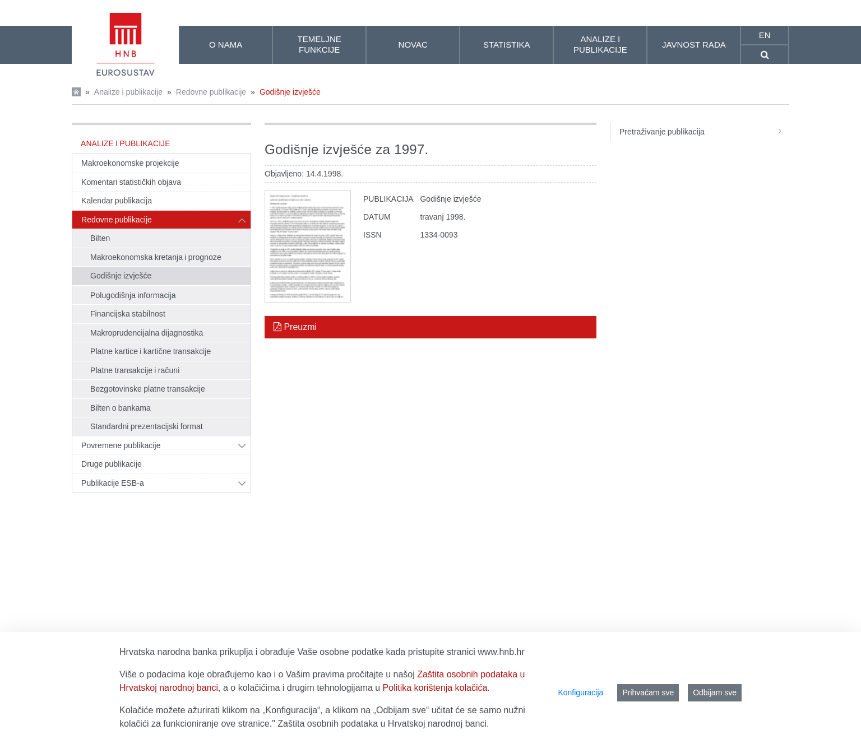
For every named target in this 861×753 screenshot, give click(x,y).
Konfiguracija (580, 692)
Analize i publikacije (128, 91)
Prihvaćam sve (648, 692)
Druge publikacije (111, 463)
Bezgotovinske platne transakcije (147, 388)
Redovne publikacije (211, 91)
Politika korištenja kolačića (435, 687)
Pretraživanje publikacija (704, 131)
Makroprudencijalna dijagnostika (146, 332)
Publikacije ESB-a (112, 482)
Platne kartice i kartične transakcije (150, 351)
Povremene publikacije (121, 445)
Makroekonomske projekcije (130, 163)
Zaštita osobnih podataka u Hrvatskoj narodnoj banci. (383, 723)
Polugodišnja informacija (133, 295)
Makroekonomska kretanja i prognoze (155, 257)
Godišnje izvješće (290, 91)
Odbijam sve (715, 692)
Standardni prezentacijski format (146, 426)
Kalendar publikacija (116, 200)
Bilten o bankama (120, 407)
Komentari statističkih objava (131, 182)
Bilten (100, 238)
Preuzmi (295, 327)
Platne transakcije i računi (134, 370)
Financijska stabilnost (127, 313)
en (765, 35)
